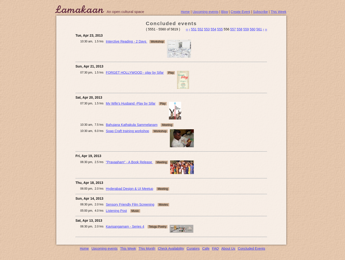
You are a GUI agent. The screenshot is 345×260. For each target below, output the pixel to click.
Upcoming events (205, 12)
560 (252, 29)
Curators (193, 248)
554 (213, 29)
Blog (224, 12)
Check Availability (171, 248)
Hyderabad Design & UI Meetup (129, 189)
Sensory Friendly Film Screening (130, 204)
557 (233, 29)
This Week (278, 12)
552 (200, 29)
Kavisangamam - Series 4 (125, 226)
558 (239, 29)
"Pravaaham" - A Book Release (129, 162)
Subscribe (260, 12)
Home (185, 12)
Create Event (240, 12)
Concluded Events (251, 248)
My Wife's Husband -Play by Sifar (130, 103)
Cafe (205, 248)
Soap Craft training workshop (127, 131)
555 (220, 29)
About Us (228, 248)
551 (193, 29)
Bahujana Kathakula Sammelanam (132, 125)
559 (246, 29)
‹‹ (187, 29)
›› (266, 29)
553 (207, 29)
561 (259, 29)
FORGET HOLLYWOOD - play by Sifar (135, 72)
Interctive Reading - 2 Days (126, 41)
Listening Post (116, 211)
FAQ (215, 248)
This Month (146, 248)
